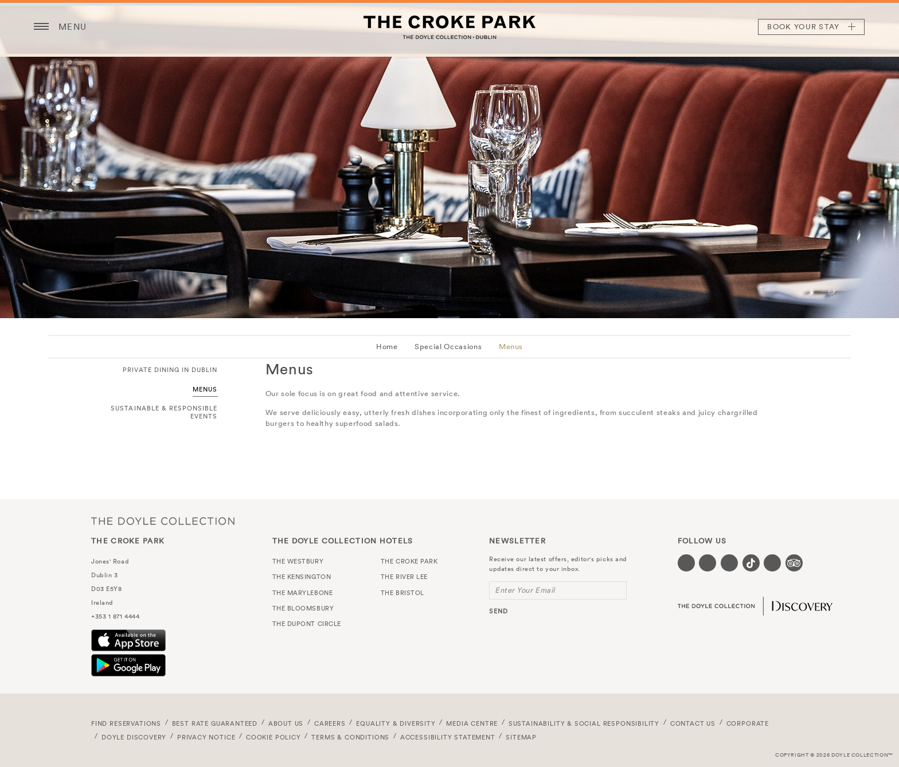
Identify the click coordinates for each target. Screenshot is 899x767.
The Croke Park (449, 27)
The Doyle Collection (162, 521)
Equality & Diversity (396, 723)
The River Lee (404, 576)
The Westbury (298, 561)
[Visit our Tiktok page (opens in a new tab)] (751, 563)
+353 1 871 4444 (115, 616)
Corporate (747, 723)
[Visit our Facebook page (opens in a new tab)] (686, 563)
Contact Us (693, 723)
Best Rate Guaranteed (215, 723)
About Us (286, 723)
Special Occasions (448, 346)
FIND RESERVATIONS (126, 723)
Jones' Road (109, 561)
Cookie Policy (273, 737)
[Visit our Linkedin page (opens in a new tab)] (772, 563)
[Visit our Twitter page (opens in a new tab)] (707, 563)
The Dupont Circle (306, 623)
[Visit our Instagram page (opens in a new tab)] (729, 563)
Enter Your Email (525, 590)
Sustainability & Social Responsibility (584, 723)
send (498, 611)
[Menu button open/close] (41, 27)
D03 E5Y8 (106, 588)
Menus (511, 346)
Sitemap (521, 737)
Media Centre (472, 723)
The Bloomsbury (303, 608)
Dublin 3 (104, 575)
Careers (330, 723)
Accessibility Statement (447, 737)
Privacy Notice (206, 737)
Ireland (102, 602)
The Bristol (402, 592)
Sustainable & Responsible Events (164, 412)
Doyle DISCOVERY (133, 737)
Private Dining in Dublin (170, 369)
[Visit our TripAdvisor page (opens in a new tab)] (794, 563)
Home (387, 346)
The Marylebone (302, 592)
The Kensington (301, 576)
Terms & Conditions (350, 737)
